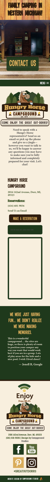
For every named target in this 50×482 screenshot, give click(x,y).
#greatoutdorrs (25, 471)
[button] (42, 83)
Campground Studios (32, 439)
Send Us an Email (17, 211)
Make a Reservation (25, 218)
